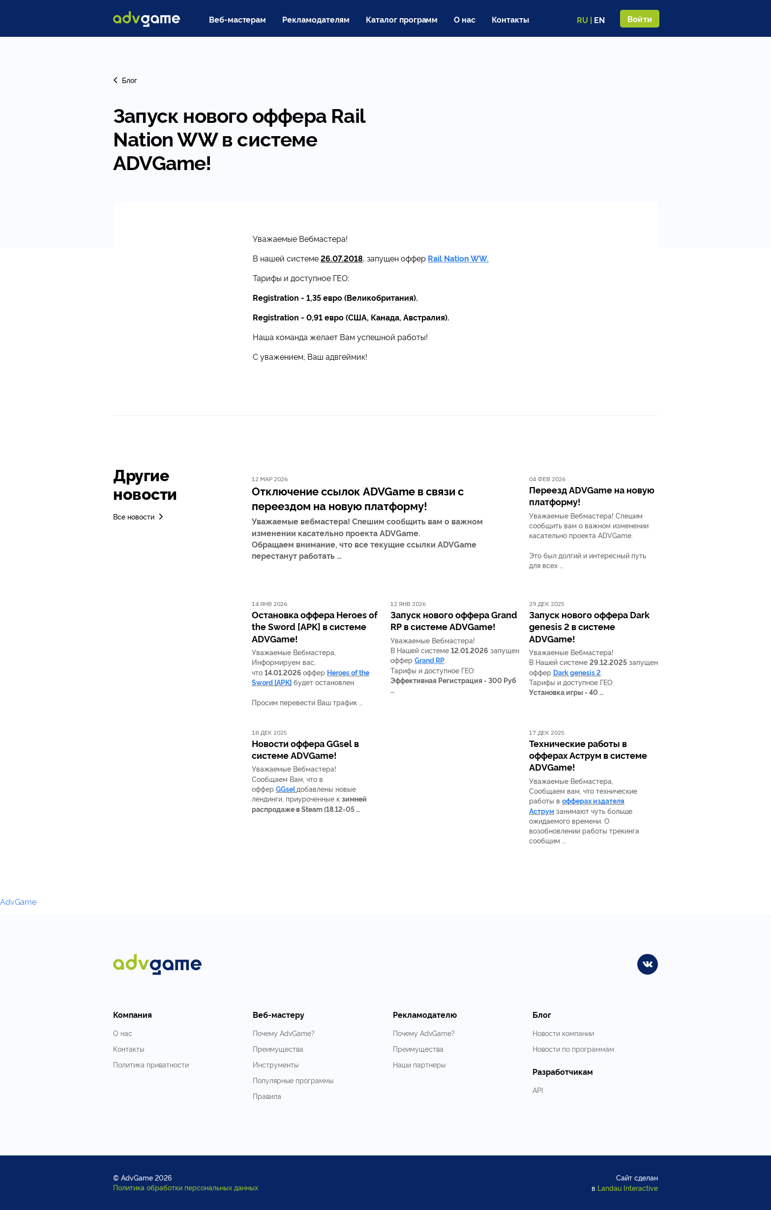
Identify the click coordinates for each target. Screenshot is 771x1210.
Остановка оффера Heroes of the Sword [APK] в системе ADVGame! (315, 626)
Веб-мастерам (237, 19)
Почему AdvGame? (284, 1032)
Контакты (510, 19)
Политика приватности (151, 1064)
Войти (639, 18)
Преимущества (278, 1048)
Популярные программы (293, 1080)
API (538, 1090)
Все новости (139, 516)
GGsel (285, 788)
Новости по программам (573, 1048)
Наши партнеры (419, 1064)
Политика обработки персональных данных (185, 1187)
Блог (125, 80)
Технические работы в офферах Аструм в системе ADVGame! (588, 755)
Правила (267, 1095)
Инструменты (275, 1064)
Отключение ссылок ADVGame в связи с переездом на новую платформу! (358, 498)
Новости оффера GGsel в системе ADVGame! (305, 749)
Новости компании (563, 1032)
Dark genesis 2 (577, 672)
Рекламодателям (316, 19)
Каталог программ (402, 19)
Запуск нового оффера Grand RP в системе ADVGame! (453, 620)
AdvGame (18, 901)
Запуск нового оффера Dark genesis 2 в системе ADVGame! (589, 626)
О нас (464, 19)
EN (599, 19)
